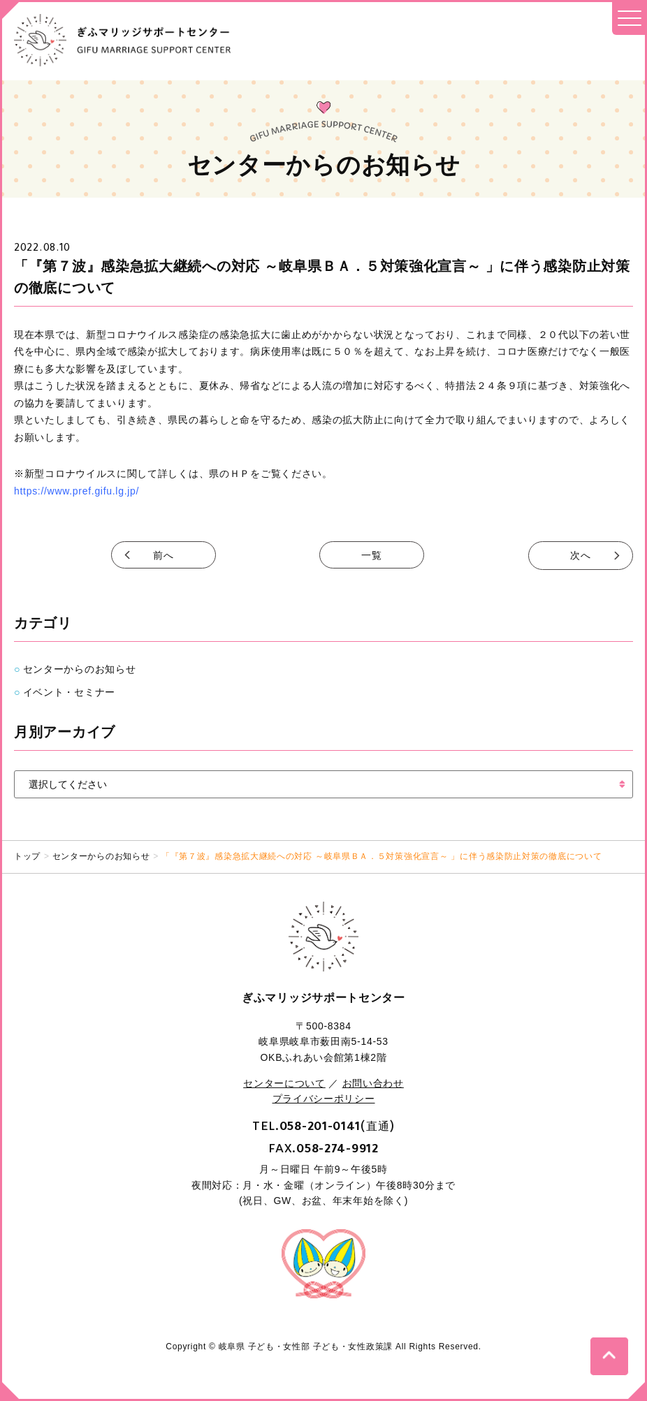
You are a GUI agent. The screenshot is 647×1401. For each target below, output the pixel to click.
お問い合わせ (373, 1081)
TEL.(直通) (323, 1124)
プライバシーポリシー (323, 1097)
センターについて (284, 1081)
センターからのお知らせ (79, 668)
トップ (27, 855)
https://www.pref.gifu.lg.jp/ (76, 491)
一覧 (372, 555)
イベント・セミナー (69, 690)
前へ (163, 555)
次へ (580, 555)
